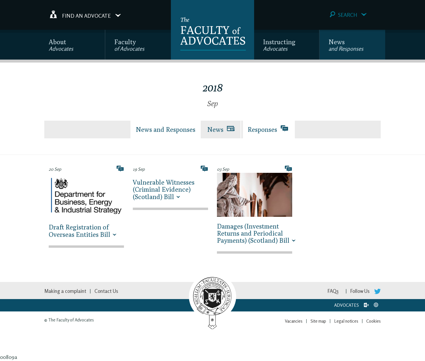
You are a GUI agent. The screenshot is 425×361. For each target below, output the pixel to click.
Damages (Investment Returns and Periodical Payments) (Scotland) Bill (253, 233)
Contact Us (106, 291)
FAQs (333, 291)
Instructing (279, 45)
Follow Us (365, 291)
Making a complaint (65, 291)
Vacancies (294, 321)
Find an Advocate (85, 14)
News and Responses (165, 129)
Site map (318, 321)
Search (348, 14)
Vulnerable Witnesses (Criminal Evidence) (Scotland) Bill (163, 189)
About (61, 45)
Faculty (129, 45)
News (345, 45)
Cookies (373, 321)
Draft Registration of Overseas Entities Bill (79, 230)
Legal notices (346, 321)
